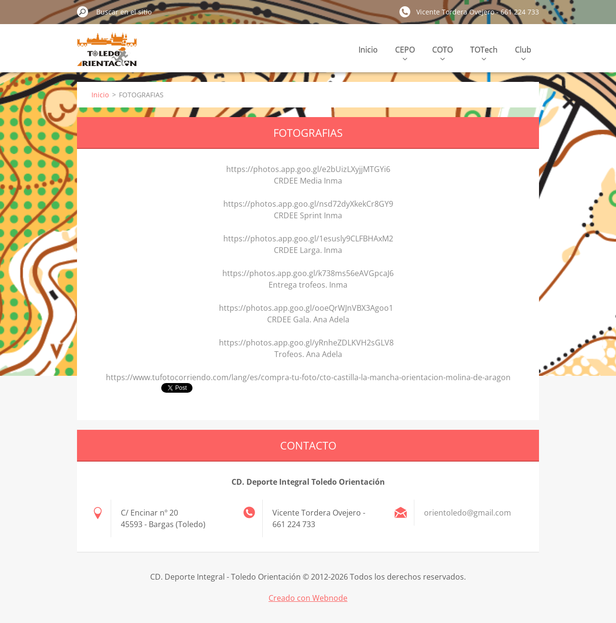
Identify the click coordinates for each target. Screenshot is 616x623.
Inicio (368, 49)
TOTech (483, 52)
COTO (442, 52)
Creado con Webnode (308, 598)
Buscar (83, 11)
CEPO (405, 52)
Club (523, 52)
